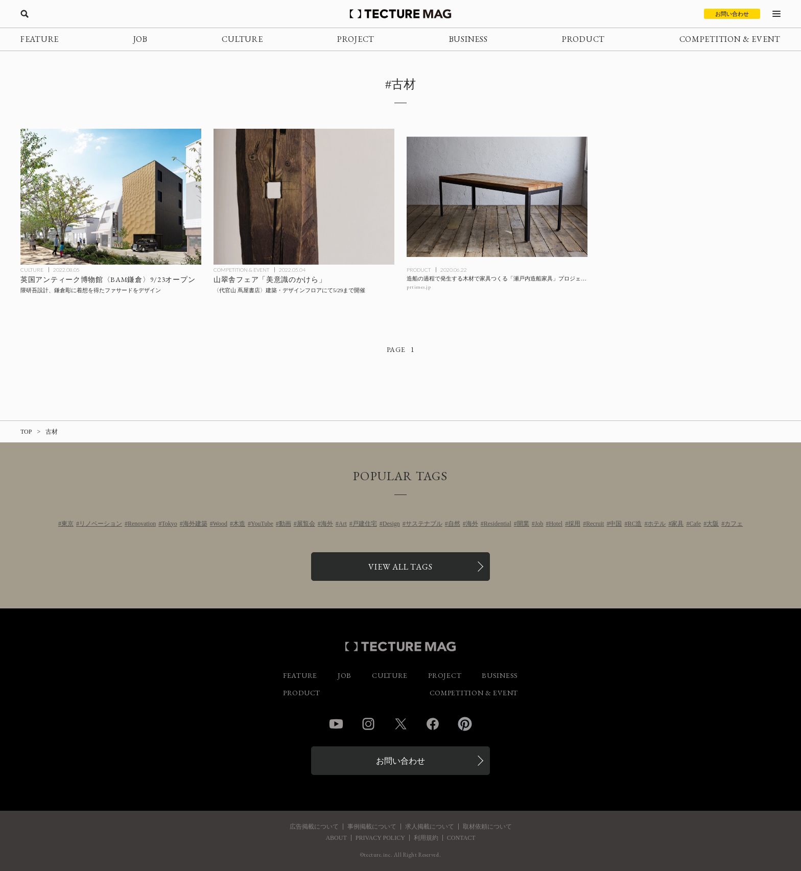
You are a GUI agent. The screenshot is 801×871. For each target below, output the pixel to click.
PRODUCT (583, 39)
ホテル (656, 524)
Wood (220, 524)
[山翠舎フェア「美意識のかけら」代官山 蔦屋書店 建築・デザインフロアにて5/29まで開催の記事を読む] (304, 197)
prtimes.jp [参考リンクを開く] (419, 287)
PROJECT (355, 39)
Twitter (400, 724)
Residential (497, 524)
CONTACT (461, 838)
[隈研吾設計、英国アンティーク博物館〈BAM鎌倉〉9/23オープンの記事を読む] (110, 197)
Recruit (595, 524)
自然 (454, 524)
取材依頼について (487, 826)
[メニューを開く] (776, 14)
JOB (140, 39)
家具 (677, 524)
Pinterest (465, 724)
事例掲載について (371, 826)
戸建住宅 (364, 524)
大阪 (712, 524)
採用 (574, 524)
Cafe (695, 524)
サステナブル (424, 524)
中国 (615, 524)
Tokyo (169, 524)
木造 (239, 524)
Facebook (433, 724)
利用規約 (426, 838)
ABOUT (335, 838)
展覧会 (306, 524)
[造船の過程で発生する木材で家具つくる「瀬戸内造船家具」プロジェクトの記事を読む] (497, 197)
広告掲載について (314, 826)
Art (343, 524)
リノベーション (100, 524)
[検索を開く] (24, 14)
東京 (67, 524)
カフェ (733, 524)
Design (391, 524)
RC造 (634, 524)
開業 (523, 524)
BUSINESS (468, 39)
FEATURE (39, 39)
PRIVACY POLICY (380, 838)
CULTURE (242, 39)
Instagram (368, 724)
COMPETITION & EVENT (730, 39)
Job (539, 524)
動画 (285, 524)
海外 (327, 524)
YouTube (262, 524)
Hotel (555, 524)
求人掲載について (429, 826)
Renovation (142, 524)
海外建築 (195, 524)
